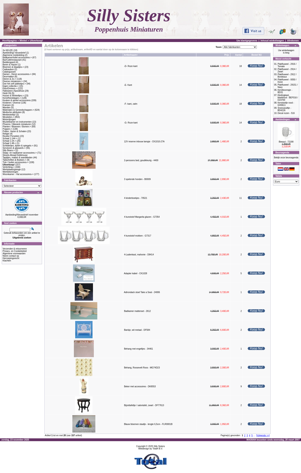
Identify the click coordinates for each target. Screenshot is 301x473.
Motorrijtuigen (9, 119)
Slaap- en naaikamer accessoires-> (20, 153)
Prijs (226, 55)
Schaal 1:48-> (9, 143)
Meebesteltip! (9, 114)
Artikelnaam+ (131, 55)
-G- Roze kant (130, 122)
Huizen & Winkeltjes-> (13, 95)
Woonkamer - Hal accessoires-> (18, 174)
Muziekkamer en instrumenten (17, 122)
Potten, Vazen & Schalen (14, 131)
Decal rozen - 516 (286, 113)
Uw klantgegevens (246, 40)
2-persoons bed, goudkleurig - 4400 (141, 160)
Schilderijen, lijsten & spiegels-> (18, 145)
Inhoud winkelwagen (272, 40)
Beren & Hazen (10, 64)
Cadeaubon (8, 69)
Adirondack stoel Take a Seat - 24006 (142, 292)
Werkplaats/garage (12, 169)
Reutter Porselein (11, 136)
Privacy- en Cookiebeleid (15, 251)
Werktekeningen (10, 172)
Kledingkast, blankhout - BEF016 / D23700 (288, 97)
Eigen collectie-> (11, 86)
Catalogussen (9, 72)
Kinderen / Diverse (11, 103)
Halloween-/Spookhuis (13, 91)
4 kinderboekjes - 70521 (135, 198)
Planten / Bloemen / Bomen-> (17, 126)
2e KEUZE (8, 50)
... (254, 435)
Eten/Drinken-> (10, 88)
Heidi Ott (7, 93)
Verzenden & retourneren (15, 249)
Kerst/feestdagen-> (12, 98)
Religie (6, 134)
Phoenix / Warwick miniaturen (17, 124)
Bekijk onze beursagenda (286, 157)
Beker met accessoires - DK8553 (140, 386)
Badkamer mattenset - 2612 (137, 311)
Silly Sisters (159, 446)
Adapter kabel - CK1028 (135, 273)
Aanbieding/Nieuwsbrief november (21, 215)
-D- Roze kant (130, 66)
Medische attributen (12, 112)
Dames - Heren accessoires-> (17, 74)
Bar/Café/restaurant (12, 60)
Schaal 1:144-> (10, 138)
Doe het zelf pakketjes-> (14, 84)
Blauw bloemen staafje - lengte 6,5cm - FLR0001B (148, 424)
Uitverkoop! (36, 40)
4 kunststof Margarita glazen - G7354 (142, 217)
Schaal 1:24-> (9, 141)
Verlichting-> (9, 167)
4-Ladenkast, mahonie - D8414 (139, 254)
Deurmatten (8, 76)
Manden (6, 107)
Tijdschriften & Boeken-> (14, 160)
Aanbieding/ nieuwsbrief (14, 53)
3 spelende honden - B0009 (137, 179)
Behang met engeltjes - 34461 (138, 349)
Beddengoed (9, 62)
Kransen (7, 105)
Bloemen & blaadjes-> (13, 67)
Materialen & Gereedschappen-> (18, 110)
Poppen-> (7, 129)
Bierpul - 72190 (286, 142)
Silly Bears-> (9, 150)
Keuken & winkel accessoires (17, 100)
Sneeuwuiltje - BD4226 (284, 109)
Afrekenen (293, 40)
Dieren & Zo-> (9, 79)
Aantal (238, 55)
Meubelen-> (8, 117)
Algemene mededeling (13, 55)
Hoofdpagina (9, 40)
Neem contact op (11, 256)
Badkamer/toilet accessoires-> (17, 57)
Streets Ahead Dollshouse (15, 155)
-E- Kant (128, 85)
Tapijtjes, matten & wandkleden (18, 157)
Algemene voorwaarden (14, 253)
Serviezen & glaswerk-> (14, 148)
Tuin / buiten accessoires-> (15, 162)
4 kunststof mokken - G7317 (137, 236)
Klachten (7, 260)
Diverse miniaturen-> (13, 81)
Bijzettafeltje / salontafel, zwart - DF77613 (144, 405)
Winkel (23, 40)
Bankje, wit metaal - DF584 (137, 330)
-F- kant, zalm (130, 104)
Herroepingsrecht (11, 258)
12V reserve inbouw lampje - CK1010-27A (144, 141)
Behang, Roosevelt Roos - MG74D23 (142, 367)
